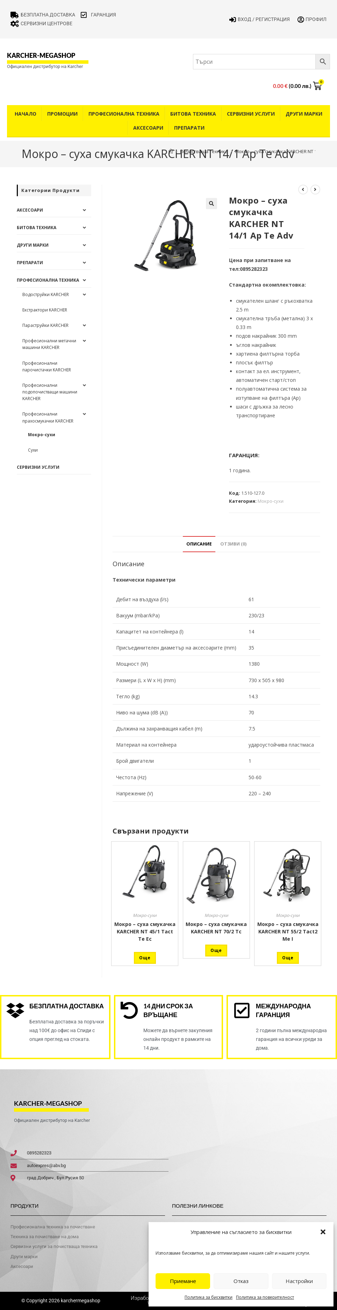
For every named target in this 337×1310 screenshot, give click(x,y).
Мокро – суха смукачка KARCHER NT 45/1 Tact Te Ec (144, 931)
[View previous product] (303, 189)
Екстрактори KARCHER (44, 310)
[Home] (170, 151)
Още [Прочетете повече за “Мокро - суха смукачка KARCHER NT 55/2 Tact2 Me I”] (288, 958)
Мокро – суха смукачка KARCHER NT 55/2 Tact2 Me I (287, 931)
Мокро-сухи (271, 501)
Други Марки (304, 113)
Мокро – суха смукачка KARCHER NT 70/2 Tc (216, 928)
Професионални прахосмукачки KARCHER (47, 417)
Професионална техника (123, 113)
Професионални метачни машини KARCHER (49, 344)
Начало (25, 113)
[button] (323, 1231)
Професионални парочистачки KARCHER (46, 366)
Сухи (33, 450)
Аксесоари (148, 127)
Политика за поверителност (265, 1297)
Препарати (189, 127)
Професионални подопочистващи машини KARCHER (49, 392)
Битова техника (193, 113)
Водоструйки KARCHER (45, 294)
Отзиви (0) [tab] (233, 544)
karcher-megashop (41, 55)
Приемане (183, 1280)
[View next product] (315, 189)
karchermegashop (80, 1300)
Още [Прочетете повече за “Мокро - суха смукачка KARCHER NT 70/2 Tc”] (216, 950)
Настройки (299, 1280)
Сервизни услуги (251, 113)
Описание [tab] (199, 544)
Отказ (241, 1280)
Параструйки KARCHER (45, 325)
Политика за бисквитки (208, 1297)
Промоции (62, 113)
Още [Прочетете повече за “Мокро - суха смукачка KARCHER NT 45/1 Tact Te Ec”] (145, 958)
